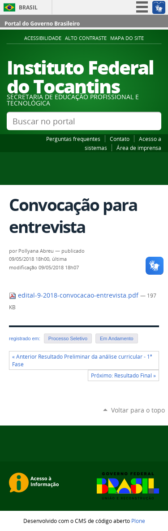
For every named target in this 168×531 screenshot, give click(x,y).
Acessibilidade (42, 38)
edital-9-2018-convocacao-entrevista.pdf (74, 295)
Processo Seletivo (67, 338)
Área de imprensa (138, 147)
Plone (138, 520)
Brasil (28, 7)
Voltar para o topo (138, 410)
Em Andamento (117, 338)
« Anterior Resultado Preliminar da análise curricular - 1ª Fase (82, 360)
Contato (119, 138)
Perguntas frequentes (73, 138)
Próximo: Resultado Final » (123, 375)
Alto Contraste (86, 38)
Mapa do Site (127, 38)
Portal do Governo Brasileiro (42, 23)
